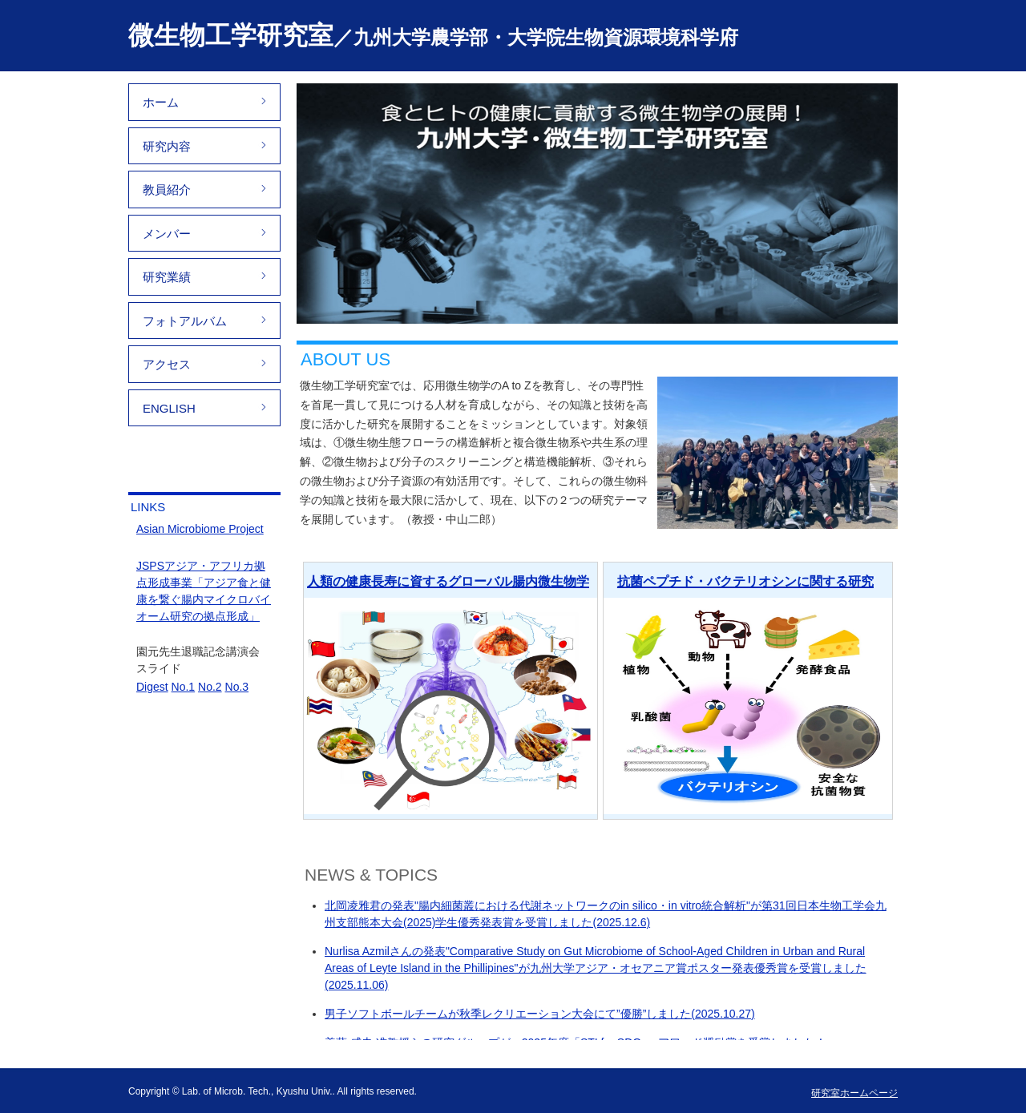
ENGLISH (169, 408)
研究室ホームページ (854, 1093)
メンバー (167, 233)
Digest (152, 686)
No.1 (184, 686)
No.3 (237, 686)
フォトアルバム (185, 321)
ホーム (161, 102)
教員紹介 (167, 189)
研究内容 (167, 146)
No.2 (210, 686)
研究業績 (167, 277)
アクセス (167, 364)
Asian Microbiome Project (200, 528)
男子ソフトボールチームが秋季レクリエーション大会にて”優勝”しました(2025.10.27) (540, 1013)
